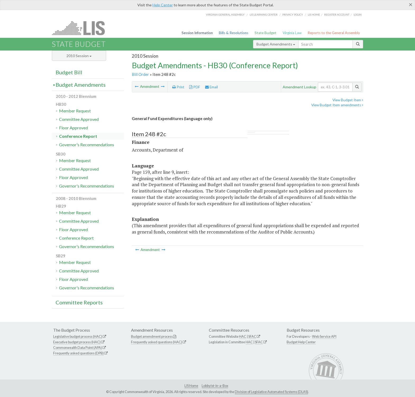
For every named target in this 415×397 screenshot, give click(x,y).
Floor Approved (73, 127)
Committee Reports (79, 302)
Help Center (162, 5)
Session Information (197, 33)
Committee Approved (79, 119)
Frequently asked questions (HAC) (156, 342)
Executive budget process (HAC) (77, 342)
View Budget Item (347, 100)
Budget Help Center (301, 342)
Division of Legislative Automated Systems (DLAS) (271, 392)
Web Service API (324, 336)
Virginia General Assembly (225, 14)
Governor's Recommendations (86, 144)
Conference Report (78, 136)
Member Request (75, 110)
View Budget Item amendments (337, 105)
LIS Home (191, 386)
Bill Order (140, 74)
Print (178, 87)
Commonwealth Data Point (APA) (77, 347)
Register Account (336, 14)
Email (211, 87)
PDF (194, 87)
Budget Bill (69, 72)
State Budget (265, 33)
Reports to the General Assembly (334, 33)
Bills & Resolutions (233, 33)
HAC (242, 336)
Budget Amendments (275, 44)
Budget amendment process (152, 336)
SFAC (252, 336)
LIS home (314, 14)
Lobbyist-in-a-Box (215, 386)
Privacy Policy (292, 14)
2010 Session (79, 55)
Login (358, 14)
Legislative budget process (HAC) (77, 336)
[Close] (411, 4)
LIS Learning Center (264, 14)
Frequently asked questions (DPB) (78, 353)
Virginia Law (292, 33)
